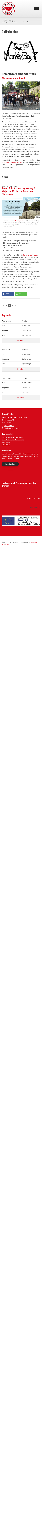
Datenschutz (6, 544)
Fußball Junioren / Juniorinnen (12, 437)
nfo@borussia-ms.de (11, 428)
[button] (8, 294)
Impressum (34, 542)
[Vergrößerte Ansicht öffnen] (21, 51)
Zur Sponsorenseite (33, 498)
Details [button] (21, 340)
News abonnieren (10, 464)
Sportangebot (5, 22)
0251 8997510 (9, 426)
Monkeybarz (19, 221)
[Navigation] (36, 8)
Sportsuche (6, 445)
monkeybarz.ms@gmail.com (12, 162)
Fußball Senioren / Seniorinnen (13, 440)
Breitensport (15, 22)
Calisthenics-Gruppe (30, 255)
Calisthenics (25, 22)
